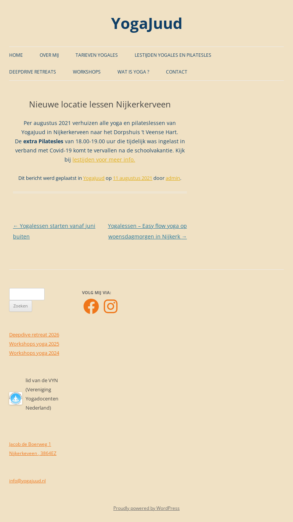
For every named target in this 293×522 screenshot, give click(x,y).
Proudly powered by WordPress (146, 508)
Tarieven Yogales (97, 55)
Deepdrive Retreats (32, 72)
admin (173, 178)
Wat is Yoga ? (133, 72)
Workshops (87, 72)
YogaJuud (146, 23)
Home (16, 55)
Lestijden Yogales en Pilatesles (173, 55)
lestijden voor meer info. (103, 159)
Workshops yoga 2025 (34, 343)
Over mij (49, 55)
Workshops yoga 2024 (34, 352)
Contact (176, 72)
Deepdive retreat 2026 (34, 334)
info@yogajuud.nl (27, 480)
